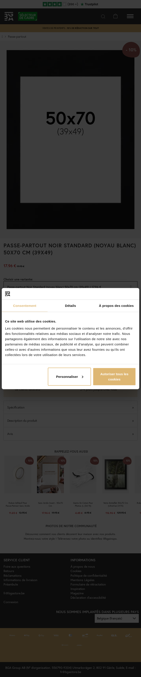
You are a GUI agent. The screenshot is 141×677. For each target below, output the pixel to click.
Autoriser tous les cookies (114, 376)
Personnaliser (69, 376)
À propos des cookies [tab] (116, 306)
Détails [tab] (70, 306)
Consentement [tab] (24, 306)
